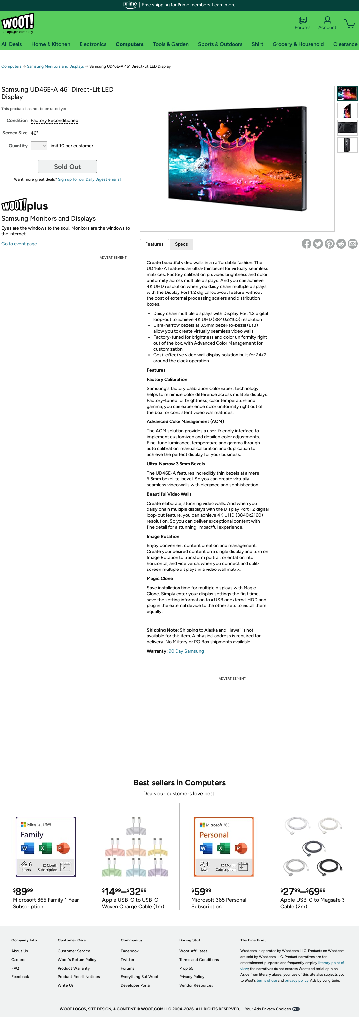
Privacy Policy (192, 976)
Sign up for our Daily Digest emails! (89, 179)
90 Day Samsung (186, 651)
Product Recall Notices (79, 976)
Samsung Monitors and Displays (55, 66)
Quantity (18, 146)
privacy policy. (297, 980)
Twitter (127, 959)
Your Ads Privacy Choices (268, 1009)
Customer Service (74, 951)
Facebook (130, 951)
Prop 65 (186, 968)
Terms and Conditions (199, 959)
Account (327, 23)
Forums (302, 23)
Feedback (20, 976)
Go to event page (19, 244)
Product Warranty (74, 968)
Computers (11, 66)
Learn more (224, 5)
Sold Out (67, 166)
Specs (181, 244)
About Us (19, 951)
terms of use (267, 980)
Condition (17, 120)
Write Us (66, 985)
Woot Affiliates (194, 951)
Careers (18, 959)
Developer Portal (136, 985)
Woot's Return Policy (77, 959)
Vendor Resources (196, 985)
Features (154, 244)
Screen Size (15, 133)
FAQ (15, 968)
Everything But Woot (140, 976)
